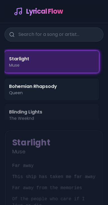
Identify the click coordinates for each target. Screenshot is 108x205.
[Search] (11, 34)
